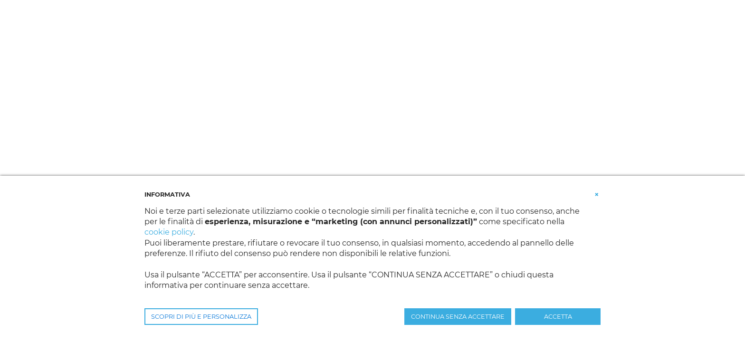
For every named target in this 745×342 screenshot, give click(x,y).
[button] (596, 193)
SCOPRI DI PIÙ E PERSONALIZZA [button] (201, 316)
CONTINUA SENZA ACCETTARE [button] (458, 316)
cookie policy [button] (168, 232)
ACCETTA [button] (558, 316)
